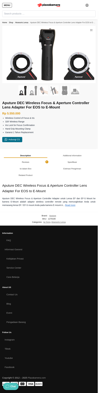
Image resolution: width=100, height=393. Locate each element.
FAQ (8, 240)
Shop (11, 22)
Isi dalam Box (25, 169)
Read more (70, 205)
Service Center (13, 267)
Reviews (35, 161)
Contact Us (11, 294)
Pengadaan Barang (16, 322)
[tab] (25, 155)
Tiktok (7, 348)
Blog (8, 303)
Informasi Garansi (13, 249)
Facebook (9, 367)
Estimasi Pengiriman (72, 169)
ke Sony (46, 222)
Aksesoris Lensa (21, 22)
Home (4, 22)
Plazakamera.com (37, 377)
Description (25, 155)
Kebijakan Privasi (15, 258)
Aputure (52, 216)
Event (9, 313)
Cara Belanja (12, 277)
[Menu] (6, 5)
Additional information (72, 155)
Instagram (10, 339)
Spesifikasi (72, 162)
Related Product (26, 175)
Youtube (9, 358)
